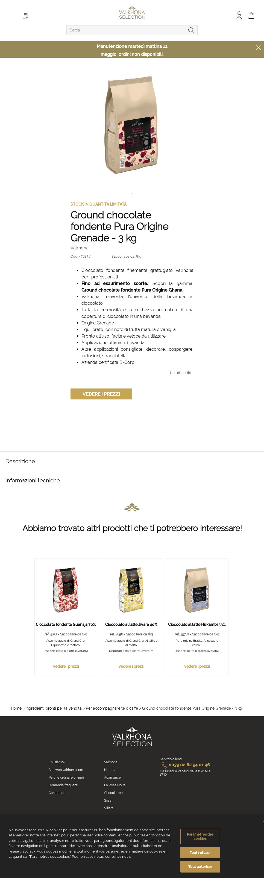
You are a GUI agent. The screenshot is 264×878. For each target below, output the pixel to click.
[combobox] (132, 30)
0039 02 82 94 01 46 (185, 764)
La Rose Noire (114, 785)
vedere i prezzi (66, 666)
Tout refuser (200, 853)
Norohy (109, 770)
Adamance (112, 777)
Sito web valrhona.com (66, 770)
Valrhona (111, 762)
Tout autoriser (200, 867)
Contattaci (56, 793)
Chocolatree (113, 793)
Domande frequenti (63, 785)
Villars (108, 808)
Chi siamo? (57, 762)
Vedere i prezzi (101, 394)
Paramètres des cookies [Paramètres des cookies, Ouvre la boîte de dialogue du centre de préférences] (200, 837)
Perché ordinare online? (66, 777)
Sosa (108, 800)
